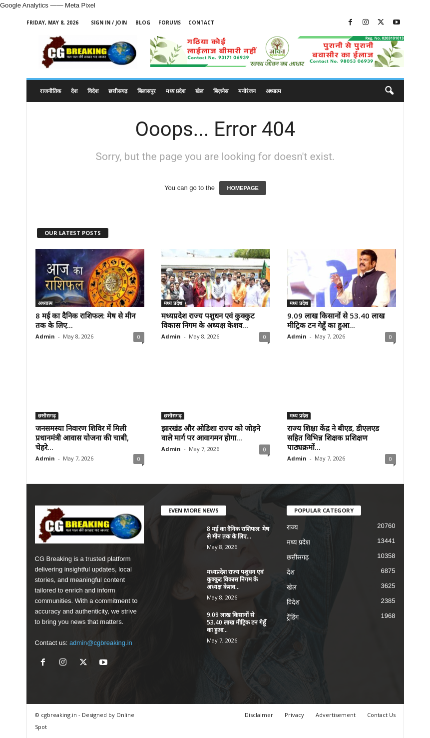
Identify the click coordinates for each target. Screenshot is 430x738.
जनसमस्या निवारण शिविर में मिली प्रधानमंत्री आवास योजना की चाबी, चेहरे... (82, 437)
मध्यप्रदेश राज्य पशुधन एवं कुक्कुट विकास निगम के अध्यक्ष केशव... (208, 320)
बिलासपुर (146, 90)
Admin (45, 336)
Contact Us (381, 714)
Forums (169, 22)
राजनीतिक (50, 90)
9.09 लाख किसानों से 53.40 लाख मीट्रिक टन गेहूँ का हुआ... (336, 320)
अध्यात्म (273, 90)
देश (74, 90)
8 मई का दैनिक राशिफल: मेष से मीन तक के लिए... (85, 320)
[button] (389, 91)
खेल (199, 90)
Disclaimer (259, 714)
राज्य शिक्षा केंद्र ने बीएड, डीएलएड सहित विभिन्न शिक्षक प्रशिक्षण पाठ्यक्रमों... (333, 437)
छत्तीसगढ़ (117, 90)
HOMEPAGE (242, 188)
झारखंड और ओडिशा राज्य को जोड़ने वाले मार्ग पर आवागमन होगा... (210, 432)
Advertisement (336, 714)
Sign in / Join (109, 22)
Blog (142, 22)
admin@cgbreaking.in (100, 642)
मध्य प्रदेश (175, 90)
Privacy (294, 714)
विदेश (92, 90)
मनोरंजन (247, 90)
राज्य (292, 527)
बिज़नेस (220, 90)
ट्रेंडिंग (293, 617)
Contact (201, 22)
